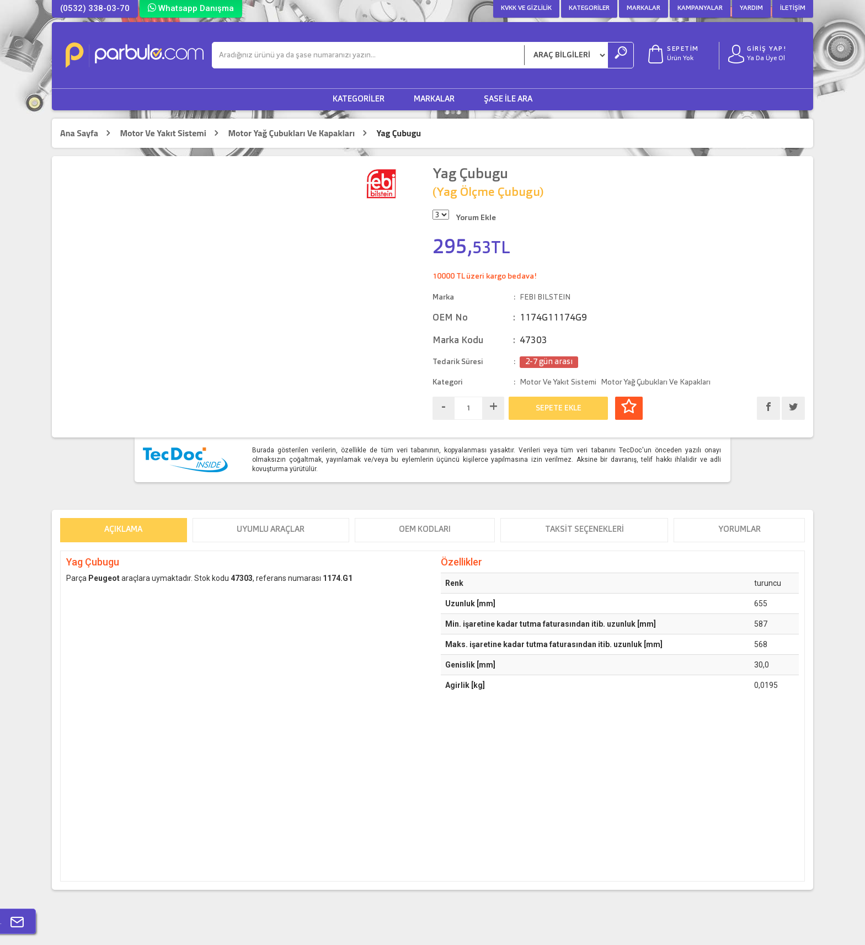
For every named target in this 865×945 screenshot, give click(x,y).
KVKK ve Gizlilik (526, 8)
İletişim (792, 8)
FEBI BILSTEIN (545, 297)
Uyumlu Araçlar (271, 530)
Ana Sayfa (79, 133)
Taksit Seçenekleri (584, 530)
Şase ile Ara (508, 99)
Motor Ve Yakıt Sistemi (163, 133)
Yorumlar (739, 530)
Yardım (751, 8)
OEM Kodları (425, 530)
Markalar (643, 8)
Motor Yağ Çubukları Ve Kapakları (291, 133)
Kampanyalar (700, 8)
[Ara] (368, 55)
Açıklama (123, 530)
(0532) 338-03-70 (95, 8)
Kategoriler (589, 8)
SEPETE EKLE (558, 408)
